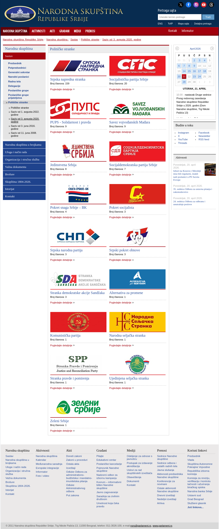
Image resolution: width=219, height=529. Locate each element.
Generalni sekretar (19, 72)
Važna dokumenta (15, 167)
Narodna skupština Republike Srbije (23, 39)
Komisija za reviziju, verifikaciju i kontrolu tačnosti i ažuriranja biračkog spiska (199, 483)
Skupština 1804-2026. (18, 181)
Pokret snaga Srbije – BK (68, 207)
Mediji (77, 31)
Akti (52, 31)
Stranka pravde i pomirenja (69, 378)
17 (199, 71)
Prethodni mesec (177, 48)
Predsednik (15, 63)
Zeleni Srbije (59, 421)
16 (194, 71)
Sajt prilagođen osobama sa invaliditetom (213, 31)
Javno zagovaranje (107, 492)
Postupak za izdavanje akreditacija (140, 465)
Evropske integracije (47, 468)
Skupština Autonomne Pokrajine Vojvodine (200, 465)
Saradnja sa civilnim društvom (108, 498)
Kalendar (41, 460)
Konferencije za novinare (166, 483)
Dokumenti (133, 481)
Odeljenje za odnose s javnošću (139, 458)
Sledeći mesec (212, 48)
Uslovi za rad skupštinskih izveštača (139, 471)
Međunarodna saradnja (49, 464)
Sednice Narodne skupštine (167, 458)
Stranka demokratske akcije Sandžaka (77, 293)
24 (199, 76)
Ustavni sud (194, 495)
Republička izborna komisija (198, 472)
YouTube (183, 139)
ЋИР (170, 23)
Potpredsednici (17, 67)
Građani (64, 31)
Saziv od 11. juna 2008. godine (24, 134)
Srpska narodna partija (66, 250)
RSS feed (204, 139)
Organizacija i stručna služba (22, 159)
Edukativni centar (106, 460)
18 (204, 71)
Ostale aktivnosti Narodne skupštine (168, 490)
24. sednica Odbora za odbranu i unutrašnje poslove (189, 203)
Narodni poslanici (18, 76)
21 (184, 76)
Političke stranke (90, 39)
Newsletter (204, 136)
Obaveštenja (134, 477)
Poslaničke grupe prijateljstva (18, 96)
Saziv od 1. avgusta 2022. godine (25, 113)
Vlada (191, 460)
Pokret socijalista (121, 207)
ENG (160, 23)
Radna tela (14, 81)
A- (200, 31)
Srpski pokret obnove (124, 250)
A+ (206, 31)
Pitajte (100, 456)
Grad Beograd (196, 499)
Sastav (74, 39)
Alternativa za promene (126, 293)
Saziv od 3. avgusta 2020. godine (121, 39)
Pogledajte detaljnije (61, 89)
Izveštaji (70, 468)
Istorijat (9, 189)
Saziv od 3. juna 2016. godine (23, 127)
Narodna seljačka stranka (127, 335)
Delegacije (14, 86)
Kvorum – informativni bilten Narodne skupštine (109, 485)
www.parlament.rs (162, 525)
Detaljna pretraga (203, 23)
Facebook (204, 132)
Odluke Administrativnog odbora (75, 488)
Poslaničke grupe (18, 90)
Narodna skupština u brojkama (23, 144)
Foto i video (42, 475)
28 (184, 82)
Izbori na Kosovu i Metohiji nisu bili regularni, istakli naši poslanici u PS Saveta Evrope (187, 175)
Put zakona (72, 495)
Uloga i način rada (16, 152)
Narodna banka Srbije (200, 491)
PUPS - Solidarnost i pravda (70, 122)
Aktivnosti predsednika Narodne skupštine (170, 476)
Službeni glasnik (197, 503)
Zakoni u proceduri (77, 460)
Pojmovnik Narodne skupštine (108, 469)
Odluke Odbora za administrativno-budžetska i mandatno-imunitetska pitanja (79, 476)
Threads (182, 143)
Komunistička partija (65, 335)
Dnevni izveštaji (166, 495)
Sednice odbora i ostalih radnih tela (167, 465)
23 (194, 76)
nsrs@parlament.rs (140, 525)
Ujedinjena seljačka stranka (129, 378)
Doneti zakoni (74, 456)
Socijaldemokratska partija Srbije (133, 165)
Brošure (10, 174)
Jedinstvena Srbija (63, 165)
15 (189, 71)
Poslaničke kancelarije (109, 464)
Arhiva (160, 503)
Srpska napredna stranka (67, 79)
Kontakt (172, 31)
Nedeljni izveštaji (166, 499)
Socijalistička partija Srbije (128, 79)
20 (179, 76)
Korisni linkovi (197, 450)
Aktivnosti (38, 31)
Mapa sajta (183, 23)
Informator (188, 31)
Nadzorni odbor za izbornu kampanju (107, 476)
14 (184, 71)
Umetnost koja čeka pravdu (108, 505)
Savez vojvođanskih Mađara (129, 122)
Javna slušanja (165, 470)
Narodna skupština (15, 31)
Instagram (183, 132)
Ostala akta (72, 464)
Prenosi (90, 31)
